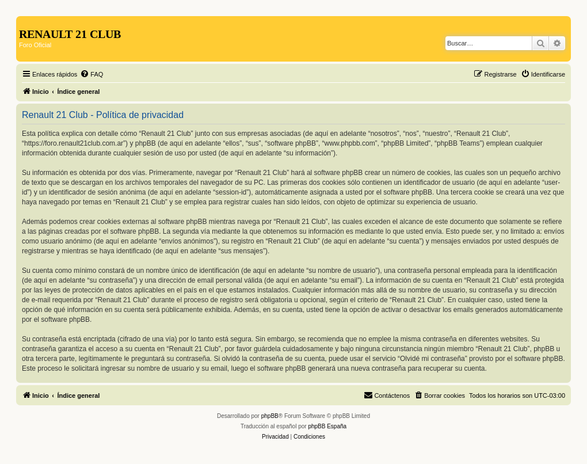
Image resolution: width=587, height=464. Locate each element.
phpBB (270, 416)
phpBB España (327, 426)
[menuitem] (91, 74)
